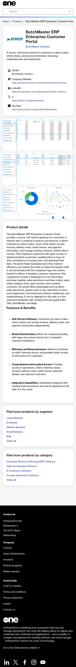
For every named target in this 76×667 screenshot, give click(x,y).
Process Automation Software (23, 475)
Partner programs (12, 566)
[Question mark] (68, 3)
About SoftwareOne (14, 554)
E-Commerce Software (19, 471)
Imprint (7, 604)
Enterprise (12, 423)
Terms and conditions (14, 592)
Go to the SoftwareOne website (21, 648)
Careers (7, 548)
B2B (9, 436)
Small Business (15, 432)
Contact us (9, 610)
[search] (38, 12)
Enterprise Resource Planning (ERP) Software (31, 462)
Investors (8, 560)
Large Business (15, 418)
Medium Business (16, 427)
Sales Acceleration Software (22, 466)
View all (11, 441)
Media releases (11, 571)
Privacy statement (13, 598)
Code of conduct (12, 586)
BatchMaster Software (38, 47)
